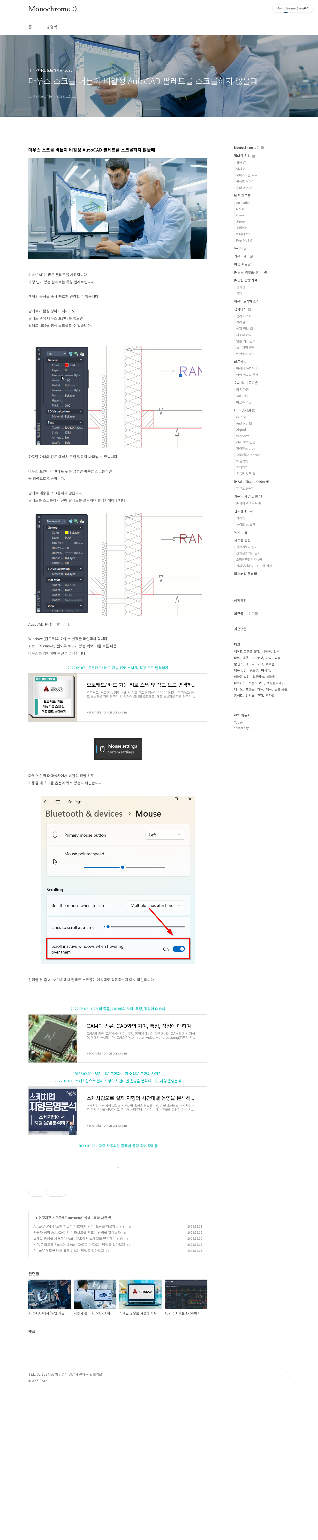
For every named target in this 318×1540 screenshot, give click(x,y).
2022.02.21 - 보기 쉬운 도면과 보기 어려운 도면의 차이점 (118, 1073)
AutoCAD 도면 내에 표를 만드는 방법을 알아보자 (68, 1398)
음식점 (240, 287)
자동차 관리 (244, 335)
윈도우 (254, 670)
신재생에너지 (243, 510)
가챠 (269, 657)
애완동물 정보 (245, 353)
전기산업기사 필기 (248, 553)
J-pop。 (242, 221)
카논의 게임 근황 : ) (248, 496)
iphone (241, 417)
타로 (237, 657)
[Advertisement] (117, 1210)
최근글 (238, 613)
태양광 (271, 676)
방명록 (51, 27)
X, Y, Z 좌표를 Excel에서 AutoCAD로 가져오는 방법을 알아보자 (79, 1392)
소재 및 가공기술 (246, 382)
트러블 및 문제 (246, 524)
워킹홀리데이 (275, 683)
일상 (241, 162)
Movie (240, 208)
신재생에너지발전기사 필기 (254, 565)
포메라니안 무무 (246, 175)
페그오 (238, 689)
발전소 (238, 664)
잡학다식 (242, 309)
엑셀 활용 (242, 461)
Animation (243, 202)
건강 (260, 695)
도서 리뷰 (241, 532)
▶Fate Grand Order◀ (251, 481)
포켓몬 (250, 689)
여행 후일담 (242, 264)
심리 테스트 (244, 316)
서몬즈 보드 (256, 683)
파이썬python (245, 448)
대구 (269, 689)
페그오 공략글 (245, 488)
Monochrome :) (52, 9)
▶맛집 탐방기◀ (245, 280)
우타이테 (242, 227)
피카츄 (270, 695)
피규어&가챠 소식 (246, 301)
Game (240, 215)
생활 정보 (244, 328)
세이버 (266, 651)
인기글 (253, 613)
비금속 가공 (244, 402)
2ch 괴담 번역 (245, 347)
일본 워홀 (281, 689)
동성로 (238, 695)
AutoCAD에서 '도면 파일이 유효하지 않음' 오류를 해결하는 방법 (79, 1374)
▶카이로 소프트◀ (248, 503)
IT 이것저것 (42, 1365)
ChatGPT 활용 (245, 442)
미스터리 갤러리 (245, 573)
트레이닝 (240, 248)
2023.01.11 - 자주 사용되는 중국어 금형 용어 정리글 (118, 1145)
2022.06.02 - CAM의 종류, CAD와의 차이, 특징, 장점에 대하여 (118, 1008)
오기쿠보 (257, 657)
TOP (286, 1524)
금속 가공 (242, 389)
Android (244, 423)
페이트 (250, 664)
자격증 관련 (242, 540)
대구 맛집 (240, 670)
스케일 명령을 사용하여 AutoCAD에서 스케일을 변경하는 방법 (78, 1386)
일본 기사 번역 (246, 341)
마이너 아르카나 (246, 368)
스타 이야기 (244, 187)
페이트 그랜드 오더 (246, 651)
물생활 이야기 (245, 181)
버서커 (265, 670)
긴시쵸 (250, 695)
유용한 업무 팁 (246, 473)
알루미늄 (258, 676)
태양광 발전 (242, 676)
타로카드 (240, 361)
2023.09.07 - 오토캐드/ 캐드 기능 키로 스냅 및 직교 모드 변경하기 (118, 667)
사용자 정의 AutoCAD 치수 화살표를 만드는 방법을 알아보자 (77, 1380)
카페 (239, 293)
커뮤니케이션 (243, 256)
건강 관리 (242, 322)
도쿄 (260, 664)
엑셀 (246, 657)
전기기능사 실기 (246, 547)
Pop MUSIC (244, 240)
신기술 (240, 518)
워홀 (277, 657)
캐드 (260, 689)
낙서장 (240, 169)
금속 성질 (242, 396)
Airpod (241, 429)
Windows (242, 435)
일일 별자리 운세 (247, 374)
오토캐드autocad (68, 1365)
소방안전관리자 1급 (249, 559)
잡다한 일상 (244, 155)
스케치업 (242, 467)
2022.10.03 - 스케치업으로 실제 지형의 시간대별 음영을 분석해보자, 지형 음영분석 (118, 1080)
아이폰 (270, 664)
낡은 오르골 (242, 195)
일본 (277, 651)
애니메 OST (244, 234)
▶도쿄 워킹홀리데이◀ (250, 272)
